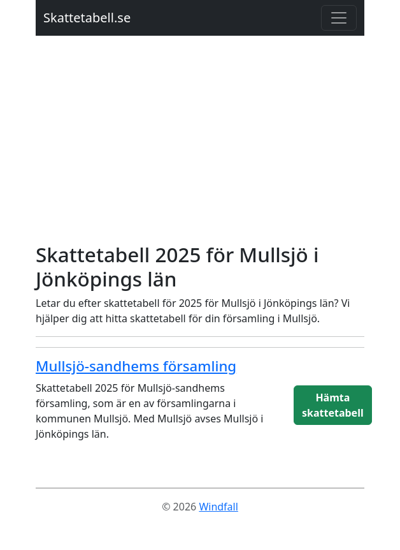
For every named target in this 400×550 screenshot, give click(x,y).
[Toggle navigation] (339, 18)
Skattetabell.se (87, 17)
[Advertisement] (200, 146)
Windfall (218, 507)
